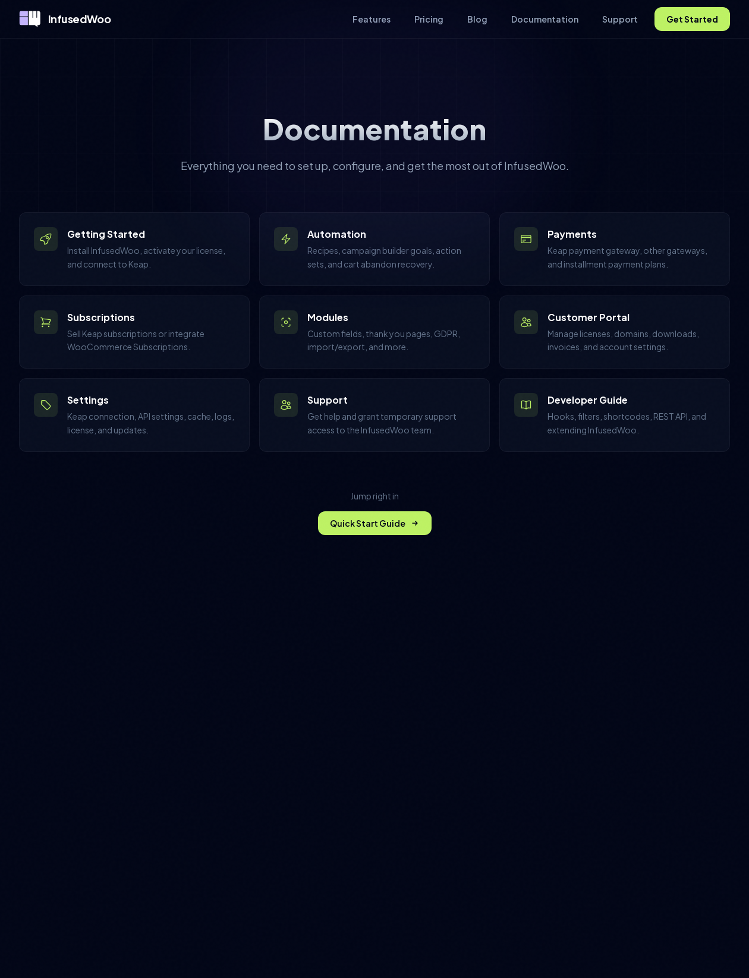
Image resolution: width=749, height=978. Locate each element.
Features (372, 19)
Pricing (428, 19)
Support (620, 19)
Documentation (544, 19)
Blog (477, 19)
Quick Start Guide (375, 523)
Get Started (692, 19)
